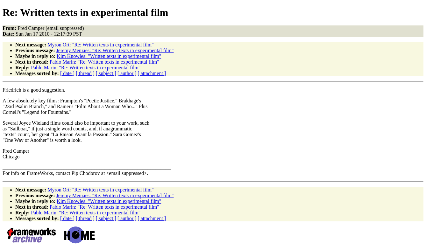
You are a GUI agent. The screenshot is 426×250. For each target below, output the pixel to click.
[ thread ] (85, 73)
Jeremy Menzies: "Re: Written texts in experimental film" (115, 50)
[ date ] (67, 73)
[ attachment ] (152, 73)
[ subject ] (106, 73)
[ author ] (127, 73)
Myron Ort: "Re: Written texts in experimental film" (100, 44)
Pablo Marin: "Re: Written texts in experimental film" (104, 62)
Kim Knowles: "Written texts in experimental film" (109, 56)
